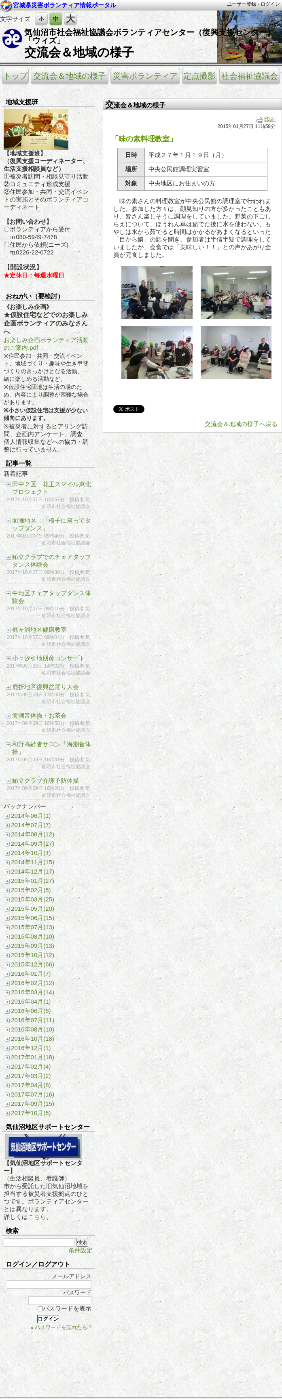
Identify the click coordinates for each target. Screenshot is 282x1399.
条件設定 (80, 1250)
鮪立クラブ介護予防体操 (45, 780)
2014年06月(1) (31, 815)
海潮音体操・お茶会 (39, 715)
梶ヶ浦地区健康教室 (39, 629)
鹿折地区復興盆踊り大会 (45, 686)
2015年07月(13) (32, 927)
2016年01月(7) (31, 973)
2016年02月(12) (32, 982)
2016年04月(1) (31, 1001)
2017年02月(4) (31, 1066)
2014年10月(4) (31, 852)
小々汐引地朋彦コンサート (48, 658)
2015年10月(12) (32, 955)
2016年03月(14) (32, 992)
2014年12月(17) (32, 871)
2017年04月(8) (31, 1085)
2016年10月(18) (32, 1038)
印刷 (266, 119)
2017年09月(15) (32, 1103)
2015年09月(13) (32, 945)
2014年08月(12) (32, 834)
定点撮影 (199, 76)
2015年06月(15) (32, 917)
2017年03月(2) (31, 1075)
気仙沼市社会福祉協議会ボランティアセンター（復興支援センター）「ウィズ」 (149, 36)
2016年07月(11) (32, 1020)
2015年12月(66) (32, 964)
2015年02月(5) (31, 889)
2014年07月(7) (31, 824)
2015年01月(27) (32, 880)
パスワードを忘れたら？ (64, 1327)
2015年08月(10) (32, 936)
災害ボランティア (145, 76)
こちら (37, 1216)
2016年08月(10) (32, 1029)
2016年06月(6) (31, 1010)
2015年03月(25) (32, 899)
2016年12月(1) (31, 1047)
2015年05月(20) (32, 908)
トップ (15, 76)
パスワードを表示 (64, 1308)
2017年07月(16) (32, 1094)
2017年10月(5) (31, 1112)
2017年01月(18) (32, 1057)
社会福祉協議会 (249, 76)
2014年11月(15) (32, 862)
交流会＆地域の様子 (79, 52)
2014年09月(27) (32, 843)
